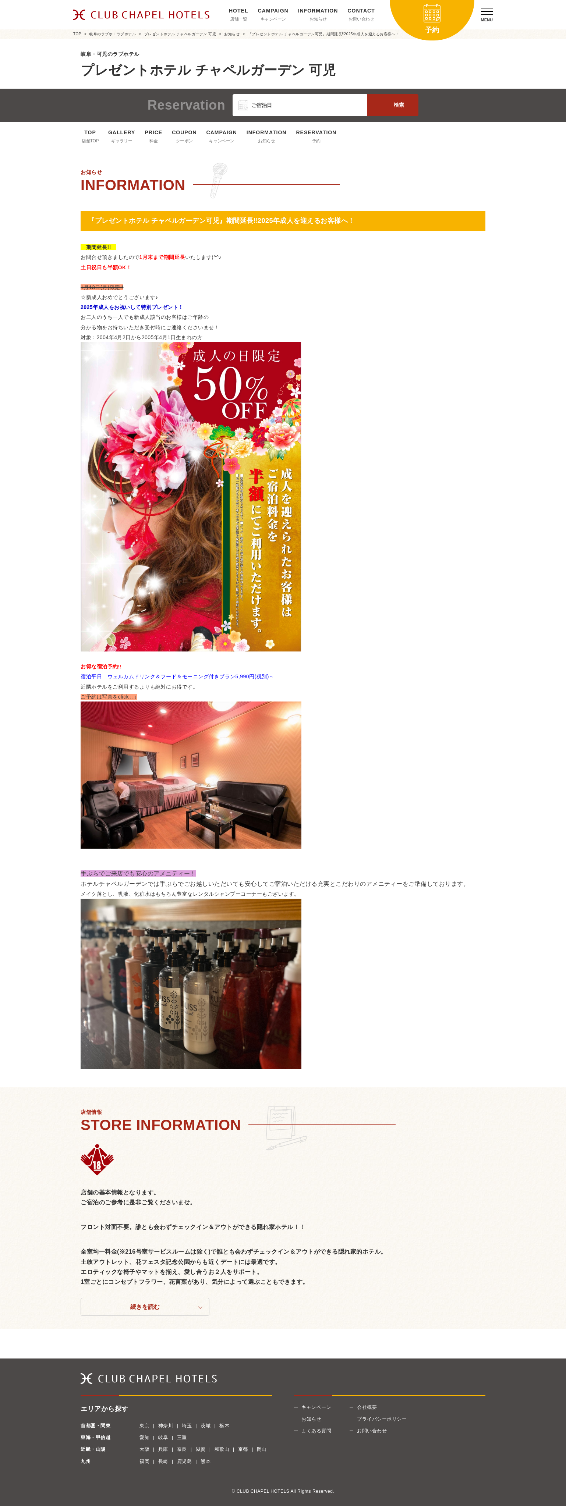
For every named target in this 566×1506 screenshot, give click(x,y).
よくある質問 (316, 1431)
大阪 (144, 1449)
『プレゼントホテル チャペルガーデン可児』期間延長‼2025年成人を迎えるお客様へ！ (323, 34)
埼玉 (187, 1425)
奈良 (182, 1449)
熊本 (206, 1461)
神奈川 (165, 1425)
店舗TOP (90, 140)
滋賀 (201, 1449)
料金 (153, 140)
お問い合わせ (361, 19)
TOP (77, 34)
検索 (399, 105)
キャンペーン (273, 19)
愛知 (144, 1437)
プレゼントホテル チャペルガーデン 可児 (180, 34)
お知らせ (317, 19)
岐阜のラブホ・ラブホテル (112, 34)
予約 (316, 140)
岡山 (262, 1449)
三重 (182, 1437)
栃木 (224, 1425)
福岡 (144, 1461)
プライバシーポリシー (382, 1419)
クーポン (184, 140)
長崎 (163, 1461)
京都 (243, 1449)
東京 (144, 1425)
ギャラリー (121, 140)
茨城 (206, 1425)
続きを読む (145, 1307)
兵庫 (163, 1449)
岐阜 (163, 1437)
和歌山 (222, 1449)
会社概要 (367, 1407)
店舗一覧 (238, 19)
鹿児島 (184, 1461)
